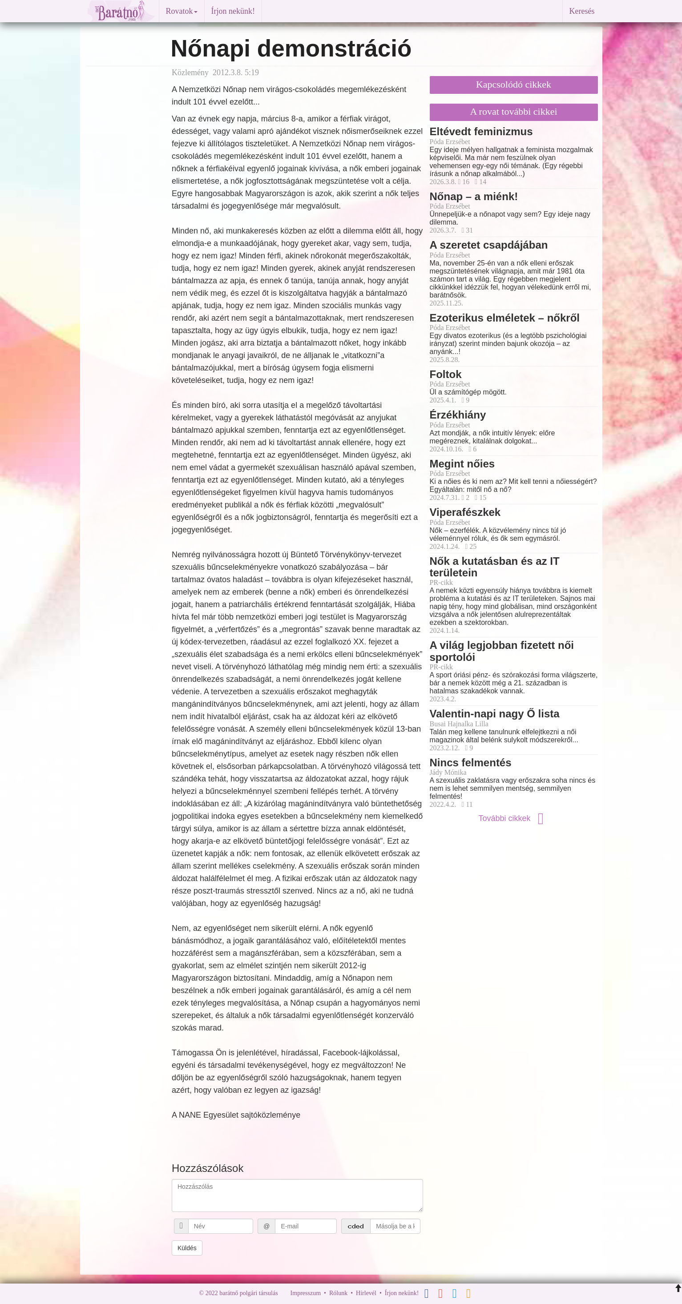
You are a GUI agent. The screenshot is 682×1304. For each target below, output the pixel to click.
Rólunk (338, 1293)
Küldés (187, 1248)
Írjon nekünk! (233, 11)
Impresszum (306, 1293)
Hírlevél (366, 1293)
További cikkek (513, 818)
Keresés (582, 11)
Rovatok (182, 11)
